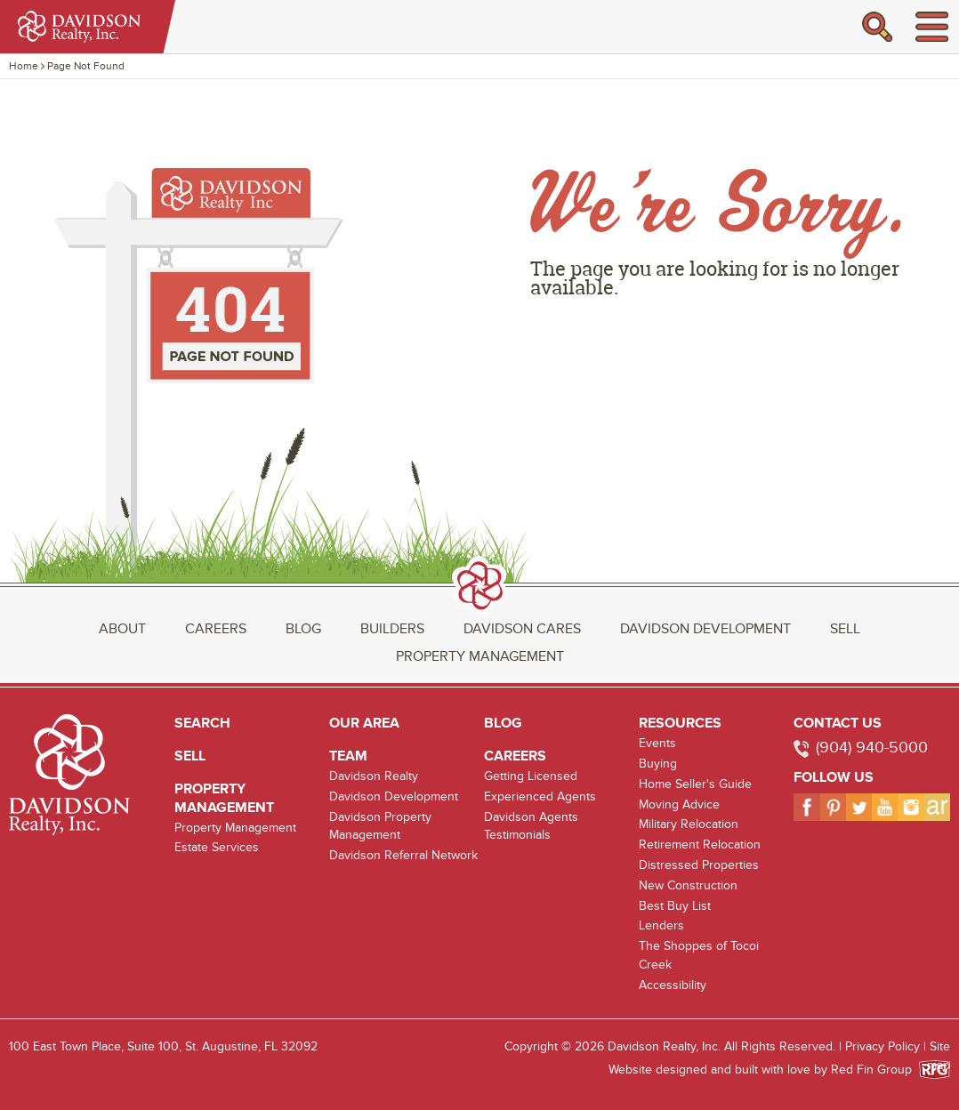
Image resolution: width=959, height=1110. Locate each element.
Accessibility (672, 985)
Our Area (364, 723)
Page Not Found (86, 66)
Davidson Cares (522, 629)
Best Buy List (675, 905)
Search (202, 723)
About (122, 629)
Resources (680, 723)
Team (348, 756)
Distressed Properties (699, 865)
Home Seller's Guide (695, 784)
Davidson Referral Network (403, 855)
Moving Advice (679, 804)
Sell (845, 629)
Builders (392, 629)
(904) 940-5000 (872, 747)
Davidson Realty (373, 776)
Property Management (480, 656)
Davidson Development (705, 629)
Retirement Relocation (700, 844)
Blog (303, 629)
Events (657, 743)
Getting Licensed (530, 776)
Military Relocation (688, 824)
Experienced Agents (540, 796)
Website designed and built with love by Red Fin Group (767, 1069)
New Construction (688, 885)
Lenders (661, 925)
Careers (215, 629)
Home (23, 66)
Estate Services (216, 847)
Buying (658, 763)
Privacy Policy (882, 1046)
